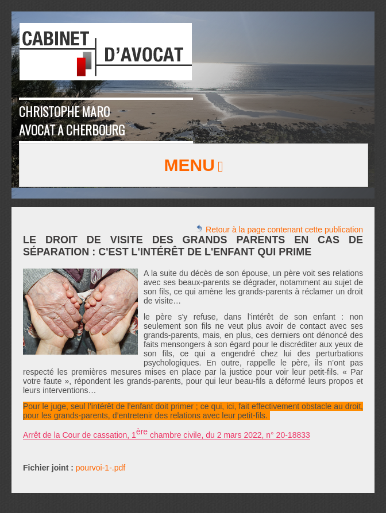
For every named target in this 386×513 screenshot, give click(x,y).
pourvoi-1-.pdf (100, 467)
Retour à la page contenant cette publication (279, 229)
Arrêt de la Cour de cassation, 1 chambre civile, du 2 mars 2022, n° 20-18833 (166, 433)
